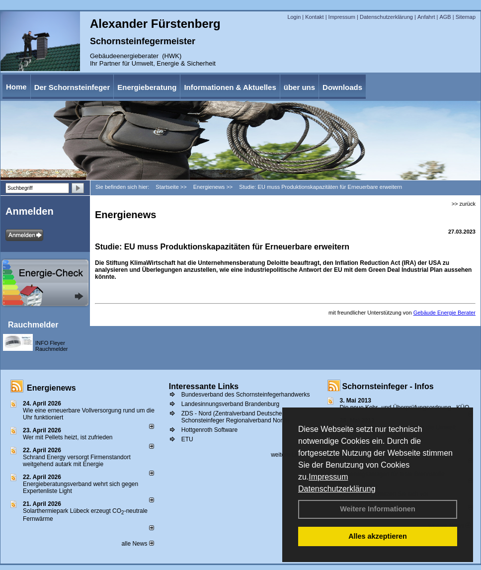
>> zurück (464, 204)
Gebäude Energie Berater (444, 313)
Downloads (342, 87)
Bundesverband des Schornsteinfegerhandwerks (245, 394)
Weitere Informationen (377, 509)
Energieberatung (146, 87)
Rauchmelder (33, 325)
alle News (137, 543)
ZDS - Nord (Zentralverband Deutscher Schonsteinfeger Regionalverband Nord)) (235, 417)
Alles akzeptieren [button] (377, 536)
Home (16, 86)
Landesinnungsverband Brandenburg (230, 404)
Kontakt (314, 17)
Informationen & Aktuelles (230, 87)
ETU (187, 439)
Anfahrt (426, 17)
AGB (445, 17)
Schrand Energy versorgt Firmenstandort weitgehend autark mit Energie (77, 461)
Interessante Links (204, 386)
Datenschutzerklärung (337, 489)
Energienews (51, 388)
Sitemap (466, 17)
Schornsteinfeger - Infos (388, 386)
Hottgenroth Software (209, 429)
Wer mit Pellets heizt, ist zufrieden (68, 437)
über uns (299, 87)
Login (294, 17)
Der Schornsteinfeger (72, 87)
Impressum (328, 477)
